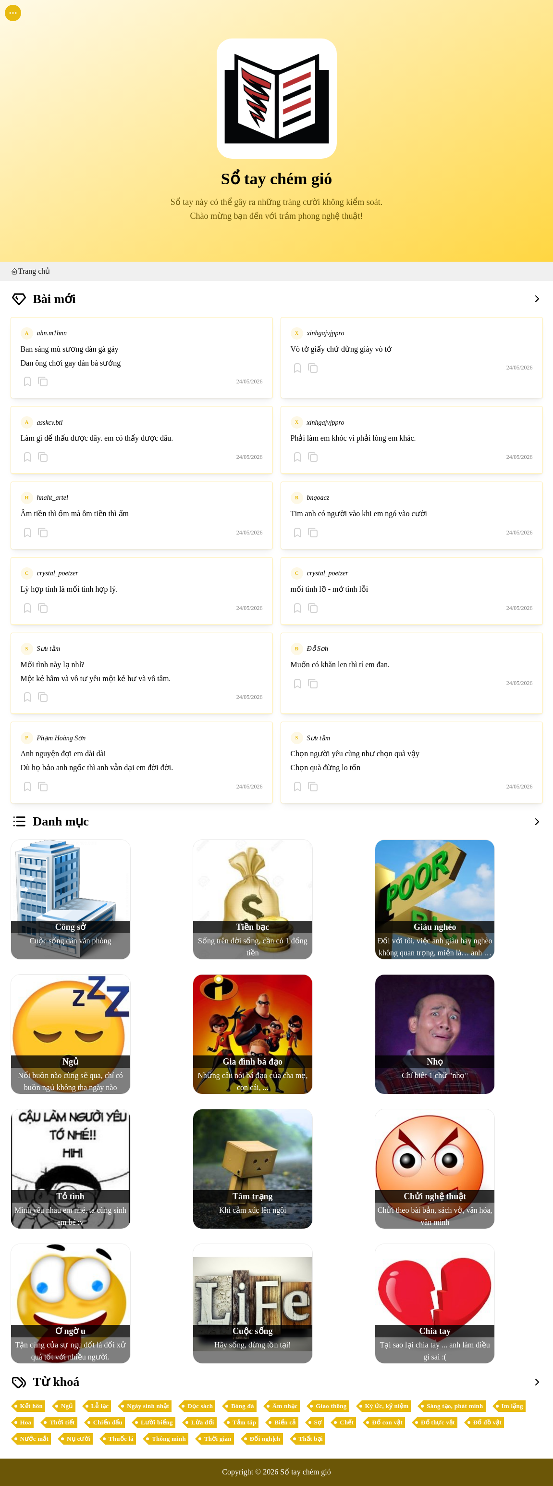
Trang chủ (30, 271)
